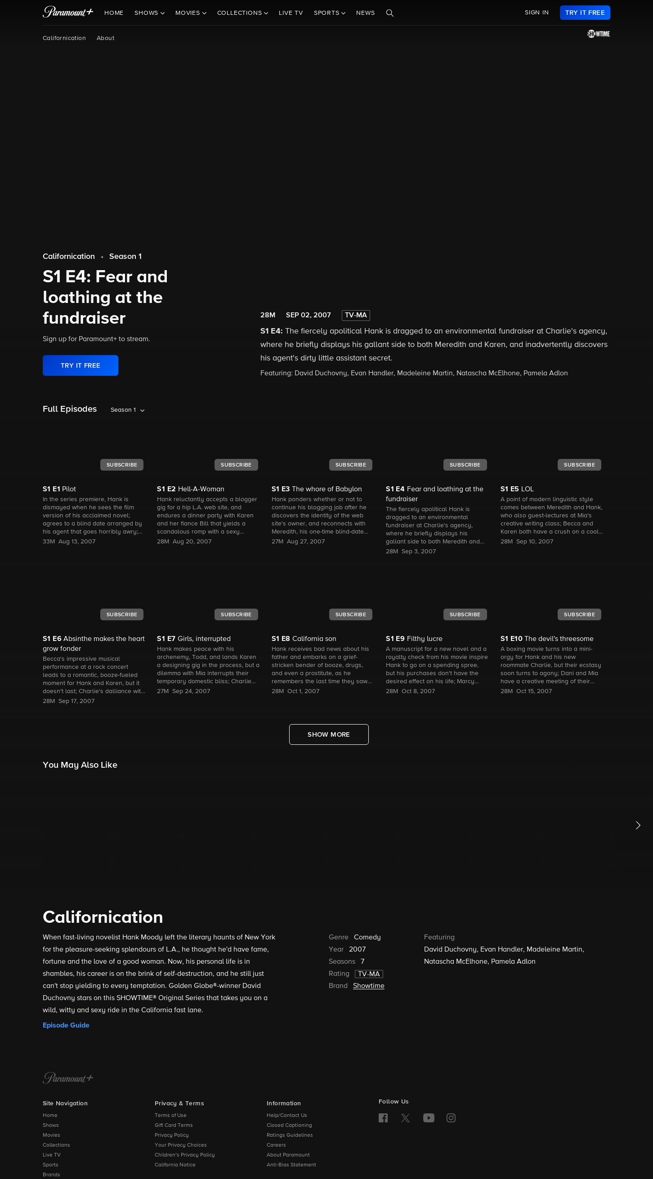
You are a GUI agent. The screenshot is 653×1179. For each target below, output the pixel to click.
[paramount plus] (68, 12)
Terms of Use (171, 1115)
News (365, 13)
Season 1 (125, 257)
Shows (51, 1125)
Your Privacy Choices (181, 1145)
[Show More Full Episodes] (329, 734)
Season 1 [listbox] (123, 410)
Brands (51, 1175)
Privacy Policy (172, 1135)
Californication (64, 38)
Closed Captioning (289, 1125)
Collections (56, 1145)
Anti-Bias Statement (291, 1165)
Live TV (291, 13)
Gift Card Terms (174, 1125)
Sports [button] (328, 13)
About (105, 38)
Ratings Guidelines (290, 1135)
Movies (51, 1135)
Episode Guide (66, 1025)
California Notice (175, 1165)
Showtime (369, 986)
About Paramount (288, 1155)
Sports (50, 1165)
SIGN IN (537, 12)
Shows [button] (147, 13)
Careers (276, 1145)
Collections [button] (240, 13)
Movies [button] (188, 13)
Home (114, 13)
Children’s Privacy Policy (185, 1155)
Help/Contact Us (287, 1115)
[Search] (390, 13)
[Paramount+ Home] (68, 1079)
